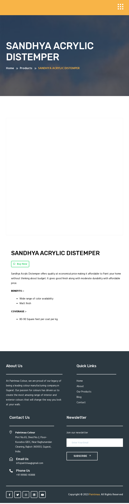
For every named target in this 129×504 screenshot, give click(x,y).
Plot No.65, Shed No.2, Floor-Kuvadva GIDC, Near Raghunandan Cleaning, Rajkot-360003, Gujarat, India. (33, 443)
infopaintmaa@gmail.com (29, 464)
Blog (79, 398)
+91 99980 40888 (25, 476)
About (80, 387)
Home (80, 382)
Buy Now (20, 265)
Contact (81, 404)
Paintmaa (94, 496)
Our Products (84, 393)
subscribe (82, 457)
